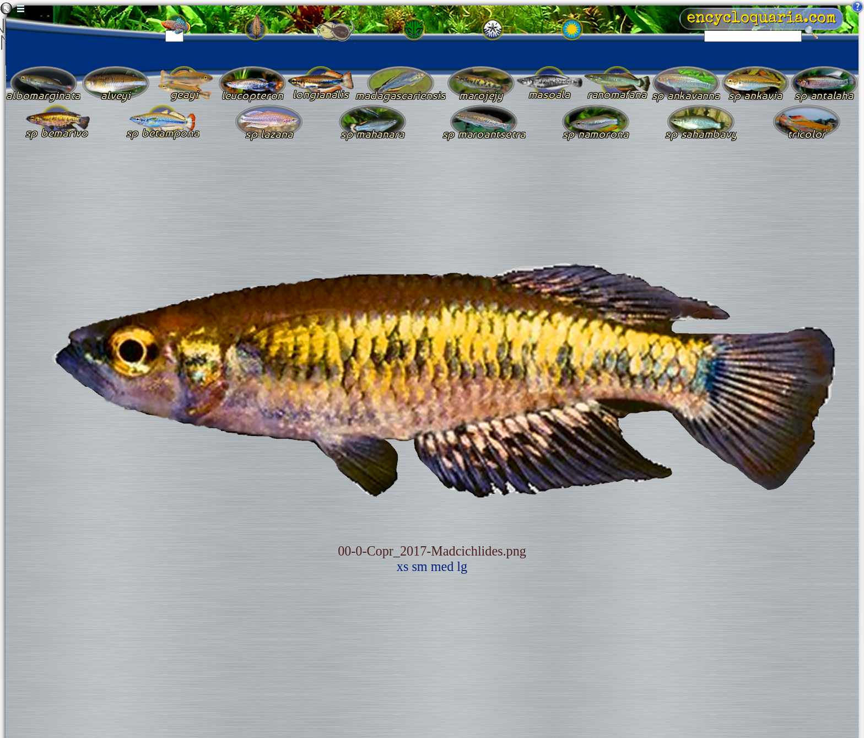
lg (462, 566)
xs (403, 566)
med (442, 566)
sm (419, 566)
